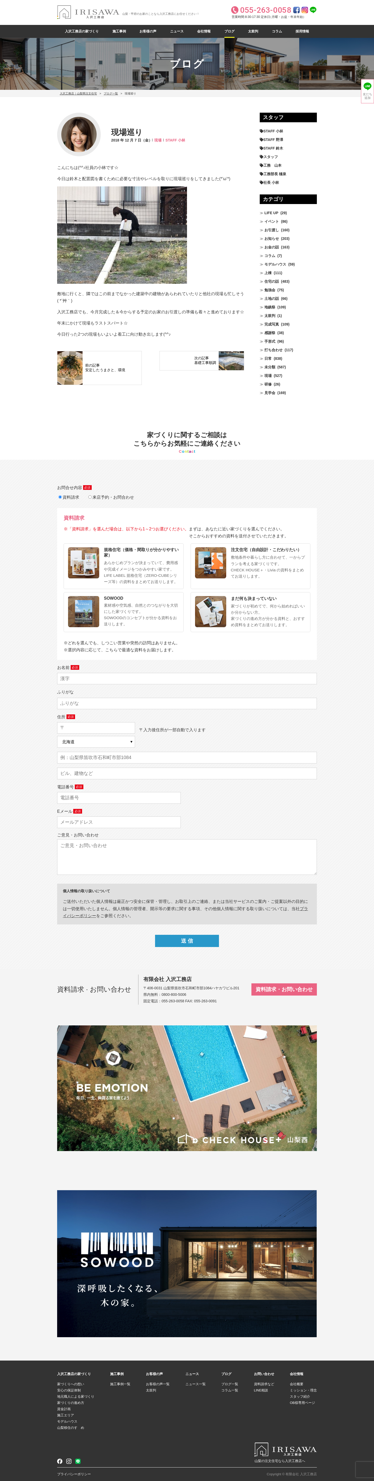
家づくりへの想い (70, 1384)
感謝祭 (269, 333)
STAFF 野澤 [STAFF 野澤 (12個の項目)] (273, 140)
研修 (268, 384)
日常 (268, 358)
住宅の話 (271, 281)
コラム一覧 (229, 1390)
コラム (277, 31)
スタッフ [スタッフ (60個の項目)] (270, 157)
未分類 (269, 367)
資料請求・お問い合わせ (284, 989)
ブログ (229, 31)
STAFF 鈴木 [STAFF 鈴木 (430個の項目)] (273, 148)
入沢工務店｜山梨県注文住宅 (78, 93)
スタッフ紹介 (300, 1396)
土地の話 (271, 298)
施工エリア (65, 1415)
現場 (158, 140)
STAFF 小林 (175, 140)
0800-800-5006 (174, 994)
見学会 (269, 393)
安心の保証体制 (69, 1390)
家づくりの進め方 (70, 1403)
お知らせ (271, 238)
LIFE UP (271, 213)
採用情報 (302, 31)
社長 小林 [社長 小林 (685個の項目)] (271, 182)
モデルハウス (275, 264)
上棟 (268, 273)
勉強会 (269, 290)
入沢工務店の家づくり (82, 31)
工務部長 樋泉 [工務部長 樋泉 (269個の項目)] (274, 174)
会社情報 (204, 31)
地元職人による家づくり (75, 1396)
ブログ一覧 (111, 93)
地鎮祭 (269, 307)
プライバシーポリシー (74, 1474)
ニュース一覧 (195, 1384)
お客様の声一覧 (158, 1384)
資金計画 (64, 1409)
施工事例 (119, 31)
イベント (271, 221)
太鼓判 (253, 31)
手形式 (269, 341)
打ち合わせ (273, 350)
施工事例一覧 (120, 1384)
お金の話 (271, 247)
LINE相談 (261, 1390)
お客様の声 (147, 31)
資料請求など (264, 1384)
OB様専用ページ (302, 1403)
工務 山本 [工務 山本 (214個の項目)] (272, 165)
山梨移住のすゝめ (70, 1428)
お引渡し (271, 230)
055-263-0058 (173, 1001)
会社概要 (296, 1384)
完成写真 (271, 324)
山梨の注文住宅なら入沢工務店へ (280, 1461)
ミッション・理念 (303, 1390)
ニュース (177, 31)
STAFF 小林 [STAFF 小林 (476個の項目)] (273, 131)
